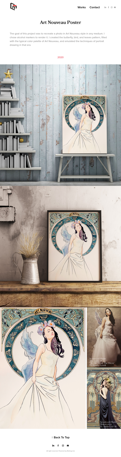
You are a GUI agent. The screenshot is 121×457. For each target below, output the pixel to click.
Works (82, 7)
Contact (95, 7)
